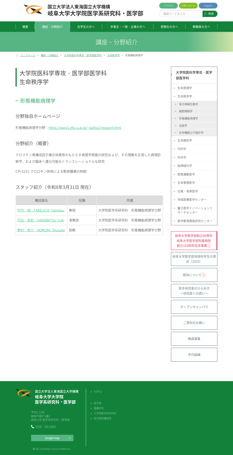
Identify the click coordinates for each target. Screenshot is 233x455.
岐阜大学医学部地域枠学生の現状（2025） (194, 259)
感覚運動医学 (186, 174)
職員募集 (194, 338)
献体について (192, 274)
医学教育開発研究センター (194, 221)
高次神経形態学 (188, 104)
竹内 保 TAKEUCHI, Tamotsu (40, 210)
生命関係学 (184, 140)
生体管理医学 (186, 182)
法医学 (183, 125)
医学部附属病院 (102, 418)
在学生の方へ (86, 26)
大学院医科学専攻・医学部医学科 (83, 55)
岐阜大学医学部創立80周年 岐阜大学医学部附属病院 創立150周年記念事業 (194, 240)
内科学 (181, 149)
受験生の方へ (169, 26)
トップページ (27, 55)
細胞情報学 (186, 111)
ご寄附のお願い (194, 322)
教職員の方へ (201, 26)
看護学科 (99, 408)
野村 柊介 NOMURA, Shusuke (41, 230)
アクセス (168, 5)
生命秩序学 (113, 55)
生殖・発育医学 (187, 191)
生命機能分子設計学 (191, 132)
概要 (25, 26)
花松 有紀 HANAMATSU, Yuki (40, 220)
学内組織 (194, 354)
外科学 (181, 157)
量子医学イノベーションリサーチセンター (194, 210)
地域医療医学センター (192, 199)
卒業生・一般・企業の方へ (127, 26)
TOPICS (98, 391)
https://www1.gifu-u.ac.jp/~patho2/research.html (85, 127)
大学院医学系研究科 (105, 413)
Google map (52, 438)
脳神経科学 (184, 166)
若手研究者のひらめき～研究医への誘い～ (194, 291)
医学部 (97, 403)
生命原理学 (184, 88)
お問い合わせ (188, 5)
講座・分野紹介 (52, 26)
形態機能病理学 (188, 118)
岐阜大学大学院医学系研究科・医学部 (95, 10)
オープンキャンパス (194, 306)
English (208, 5)
